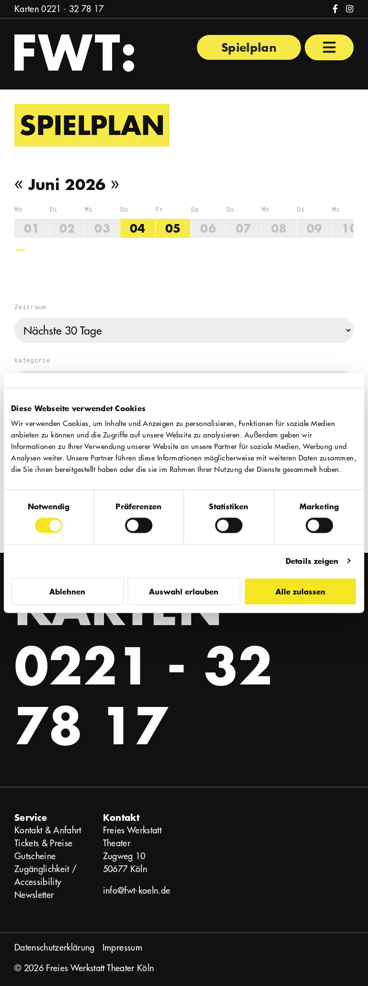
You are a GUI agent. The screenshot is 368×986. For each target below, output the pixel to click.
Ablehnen (67, 591)
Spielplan (248, 47)
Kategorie (32, 360)
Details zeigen (312, 561)
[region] (184, 229)
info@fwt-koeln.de (137, 890)
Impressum (122, 947)
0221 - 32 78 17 (72, 8)
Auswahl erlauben (183, 591)
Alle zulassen (300, 591)
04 (138, 228)
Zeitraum (30, 307)
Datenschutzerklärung (54, 947)
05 (173, 228)
